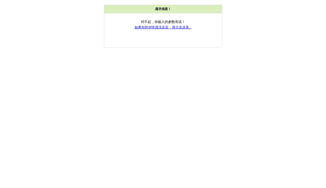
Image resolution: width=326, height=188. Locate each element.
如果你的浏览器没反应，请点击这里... (163, 27)
